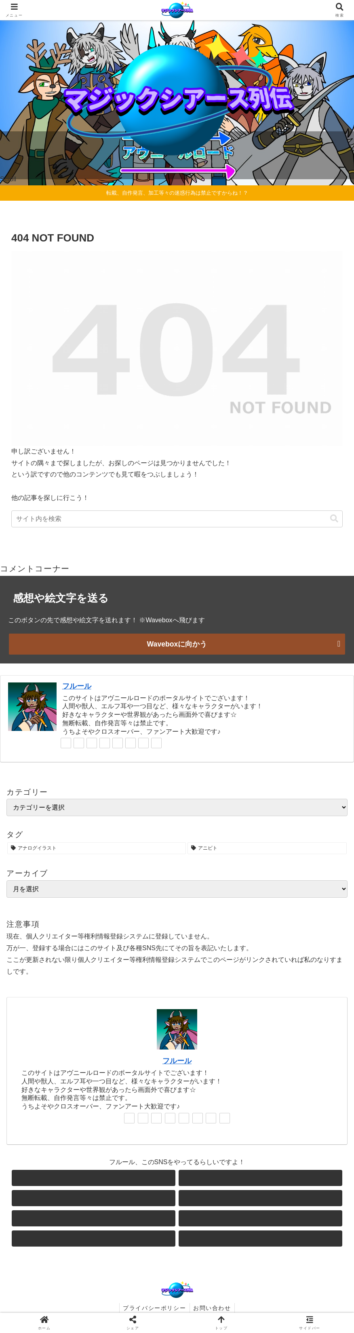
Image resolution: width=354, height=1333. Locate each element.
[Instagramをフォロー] (104, 743)
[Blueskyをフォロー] (91, 743)
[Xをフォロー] (79, 743)
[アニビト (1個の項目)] (267, 848)
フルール (76, 686)
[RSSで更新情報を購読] (156, 743)
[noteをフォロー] (130, 743)
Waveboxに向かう (177, 644)
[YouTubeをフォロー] (117, 743)
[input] (177, 518)
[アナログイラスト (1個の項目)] (96, 848)
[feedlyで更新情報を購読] (143, 743)
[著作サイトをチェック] (66, 743)
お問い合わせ (213, 1308)
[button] (334, 518)
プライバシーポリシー (153, 1308)
